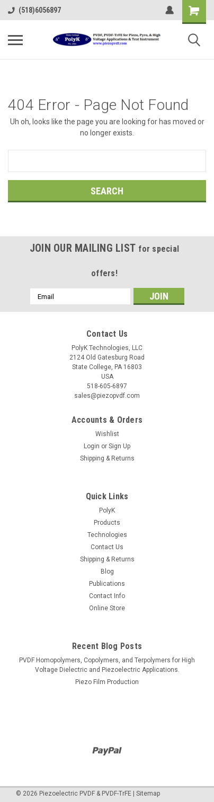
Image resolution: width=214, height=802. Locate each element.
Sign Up (119, 446)
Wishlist (107, 434)
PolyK (107, 510)
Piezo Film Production (107, 682)
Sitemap (148, 793)
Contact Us (107, 547)
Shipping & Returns (107, 458)
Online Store (107, 608)
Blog (107, 571)
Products (107, 522)
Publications (107, 583)
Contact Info (107, 596)
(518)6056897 (34, 10)
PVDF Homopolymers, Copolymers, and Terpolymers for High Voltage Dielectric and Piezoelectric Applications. (107, 664)
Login (92, 446)
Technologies (107, 535)
